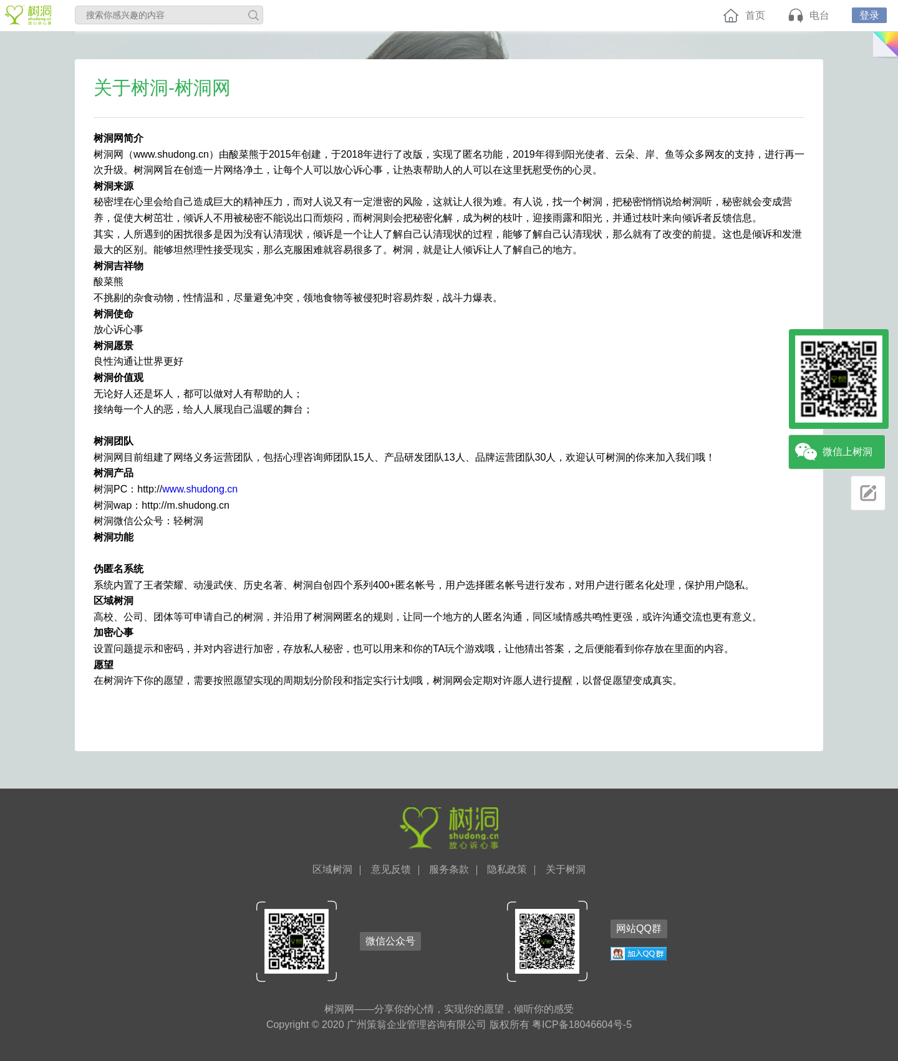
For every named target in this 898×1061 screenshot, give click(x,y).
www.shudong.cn (200, 489)
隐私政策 (507, 870)
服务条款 (449, 870)
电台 (819, 15)
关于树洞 (566, 870)
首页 (755, 15)
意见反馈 (391, 870)
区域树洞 (332, 870)
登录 (869, 15)
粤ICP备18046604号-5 (582, 1024)
